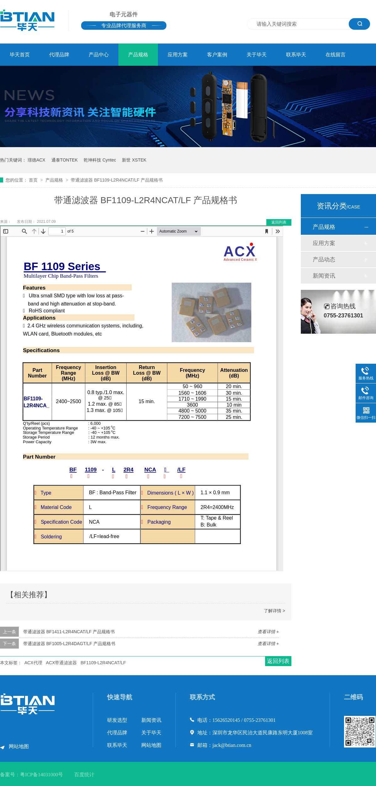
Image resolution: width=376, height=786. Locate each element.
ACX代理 (33, 662)
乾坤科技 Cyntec (100, 159)
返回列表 (278, 222)
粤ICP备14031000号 (41, 774)
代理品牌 (59, 54)
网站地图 (19, 746)
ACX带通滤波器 (61, 662)
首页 (34, 179)
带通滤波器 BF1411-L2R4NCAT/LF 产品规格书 (69, 631)
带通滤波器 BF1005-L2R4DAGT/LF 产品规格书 (69, 643)
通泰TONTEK (64, 159)
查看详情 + (268, 631)
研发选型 (117, 720)
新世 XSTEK (134, 159)
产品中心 (99, 54)
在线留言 (336, 54)
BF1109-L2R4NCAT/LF (103, 662)
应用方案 (178, 54)
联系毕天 (296, 54)
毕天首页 (20, 54)
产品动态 (324, 259)
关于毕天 (257, 54)
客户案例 (217, 54)
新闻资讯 (324, 276)
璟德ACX (36, 159)
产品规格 (138, 54)
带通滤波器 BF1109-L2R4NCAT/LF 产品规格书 (116, 179)
